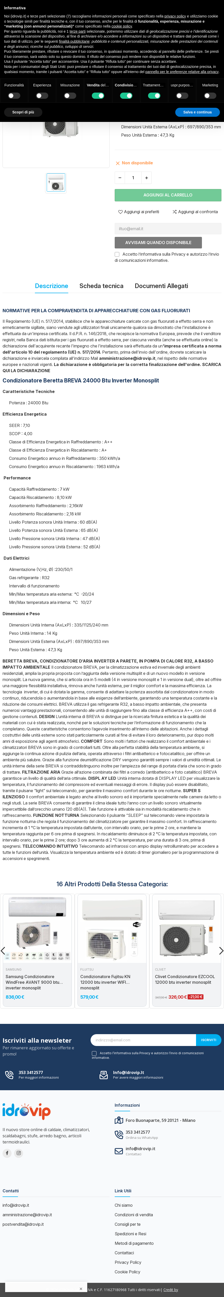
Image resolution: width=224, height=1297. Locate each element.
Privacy (178, 254)
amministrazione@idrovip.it (27, 1214)
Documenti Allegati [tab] (161, 286)
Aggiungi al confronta (195, 211)
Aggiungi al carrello (167, 195)
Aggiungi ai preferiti (138, 211)
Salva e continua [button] (197, 112)
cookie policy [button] (122, 26)
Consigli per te (128, 1224)
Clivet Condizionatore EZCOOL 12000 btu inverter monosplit (185, 979)
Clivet (160, 969)
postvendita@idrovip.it (23, 1224)
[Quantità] (133, 178)
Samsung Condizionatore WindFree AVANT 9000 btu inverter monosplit (32, 982)
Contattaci (124, 1252)
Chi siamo (124, 1205)
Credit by (170, 1289)
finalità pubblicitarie (74, 41)
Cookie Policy (127, 1271)
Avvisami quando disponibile (158, 242)
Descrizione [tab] (51, 286)
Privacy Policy (128, 1262)
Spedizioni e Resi (130, 1233)
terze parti (77, 31)
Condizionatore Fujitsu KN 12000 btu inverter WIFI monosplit (105, 982)
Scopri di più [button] (23, 112)
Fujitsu (87, 969)
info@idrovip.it (128, 1072)
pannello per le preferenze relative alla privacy (182, 72)
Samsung (14, 969)
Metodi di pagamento (134, 1243)
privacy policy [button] (175, 16)
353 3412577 (31, 1072)
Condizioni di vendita (134, 1214)
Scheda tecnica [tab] (101, 286)
